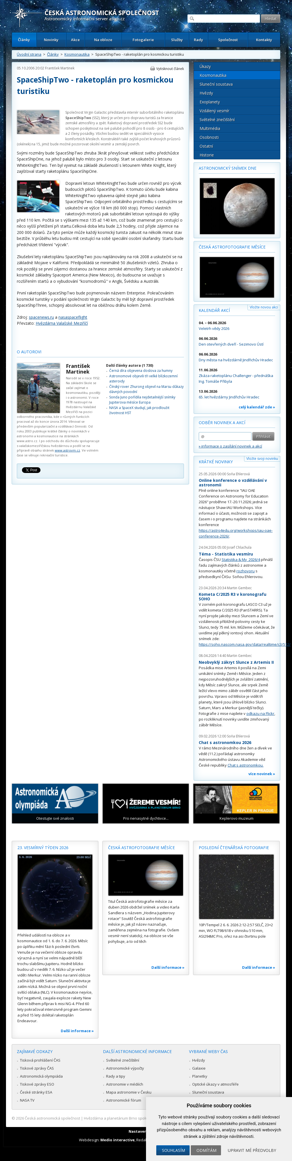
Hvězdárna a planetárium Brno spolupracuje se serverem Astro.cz (141, 1118)
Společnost (228, 39)
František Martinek (59, 68)
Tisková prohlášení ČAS (40, 1060)
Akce (75, 39)
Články (24, 39)
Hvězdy (206, 93)
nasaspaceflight (72, 317)
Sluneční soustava (216, 84)
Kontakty (264, 39)
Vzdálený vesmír (214, 110)
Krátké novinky (216, 461)
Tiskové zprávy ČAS (37, 1068)
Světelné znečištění (217, 119)
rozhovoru (245, 571)
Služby (177, 39)
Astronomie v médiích (124, 1084)
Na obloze (103, 39)
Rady (198, 39)
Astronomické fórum (123, 1100)
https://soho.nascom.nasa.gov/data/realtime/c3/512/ (245, 644)
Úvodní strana (29, 54)
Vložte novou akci (264, 307)
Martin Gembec (239, 587)
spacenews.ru (41, 317)
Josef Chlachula (239, 547)
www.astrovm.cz (67, 450)
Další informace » (77, 1030)
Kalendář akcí (214, 310)
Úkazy (205, 66)
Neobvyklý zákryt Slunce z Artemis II (236, 662)
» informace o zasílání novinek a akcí (230, 446)
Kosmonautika (77, 54)
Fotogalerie (143, 39)
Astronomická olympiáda (41, 1076)
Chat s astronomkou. (245, 765)
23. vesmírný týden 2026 (42, 847)
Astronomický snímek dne (227, 168)
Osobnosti (209, 137)
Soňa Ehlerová (238, 474)
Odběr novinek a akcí (222, 422)
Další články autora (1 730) (129, 365)
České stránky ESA (36, 1092)
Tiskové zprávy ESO (37, 1084)
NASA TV (27, 1100)
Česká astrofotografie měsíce (232, 247)
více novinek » (261, 773)
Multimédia (210, 128)
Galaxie (199, 1068)
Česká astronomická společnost (52, 1118)
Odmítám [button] (206, 1150)
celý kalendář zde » (257, 407)
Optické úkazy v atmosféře (215, 1084)
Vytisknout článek (170, 68)
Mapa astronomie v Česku (128, 1092)
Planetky (199, 1076)
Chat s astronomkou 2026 (225, 742)
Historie (207, 155)
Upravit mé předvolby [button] (252, 1150)
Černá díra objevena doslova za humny (141, 370)
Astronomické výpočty (125, 1068)
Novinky (51, 39)
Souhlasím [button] (173, 1150)
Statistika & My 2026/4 (241, 559)
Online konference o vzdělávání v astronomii (233, 483)
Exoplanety (210, 102)
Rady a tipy (115, 1076)
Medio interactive (117, 1139)
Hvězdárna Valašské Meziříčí (62, 323)
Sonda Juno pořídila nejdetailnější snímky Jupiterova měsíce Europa (142, 400)
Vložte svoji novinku (262, 458)
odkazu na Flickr (260, 713)
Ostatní (206, 146)
